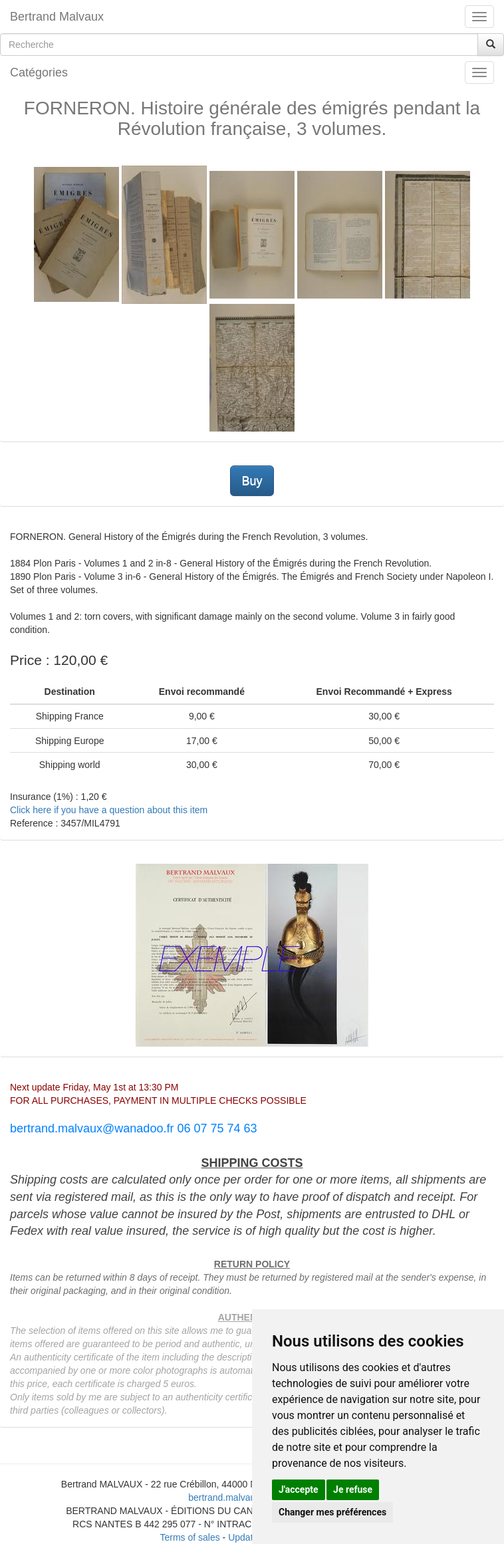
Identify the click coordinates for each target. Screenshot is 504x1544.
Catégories (39, 72)
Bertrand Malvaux (57, 16)
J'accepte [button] (298, 1489)
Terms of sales (189, 1537)
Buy (251, 480)
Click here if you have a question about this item (108, 810)
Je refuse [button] (352, 1489)
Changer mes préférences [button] (332, 1512)
